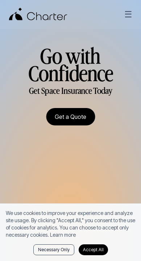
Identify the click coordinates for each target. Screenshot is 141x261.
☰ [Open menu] (128, 14)
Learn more (63, 235)
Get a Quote (70, 116)
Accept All (93, 249)
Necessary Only (54, 249)
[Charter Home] (38, 14)
